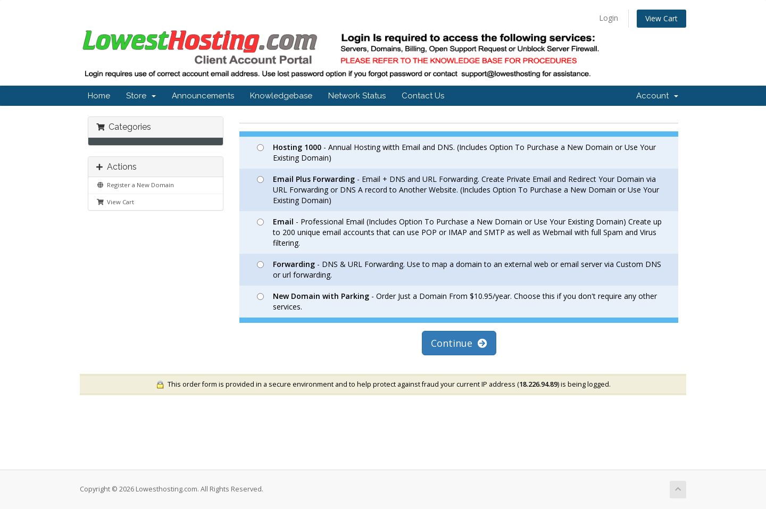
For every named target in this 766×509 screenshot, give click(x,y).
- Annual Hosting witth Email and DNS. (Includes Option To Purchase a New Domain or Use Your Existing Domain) (456, 152)
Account (657, 96)
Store (141, 96)
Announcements (203, 96)
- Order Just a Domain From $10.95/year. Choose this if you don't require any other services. (457, 301)
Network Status (357, 96)
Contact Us (423, 96)
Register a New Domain (135, 185)
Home (99, 96)
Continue (459, 343)
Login (608, 18)
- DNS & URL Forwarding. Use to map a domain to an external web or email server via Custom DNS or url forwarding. (459, 269)
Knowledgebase (281, 96)
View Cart (661, 18)
